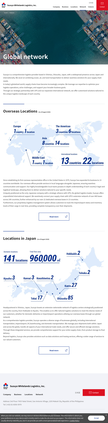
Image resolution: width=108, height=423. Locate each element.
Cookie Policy (74, 421)
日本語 (91, 3)
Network (39, 394)
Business (17, 394)
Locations (29, 394)
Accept (96, 418)
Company (7, 394)
